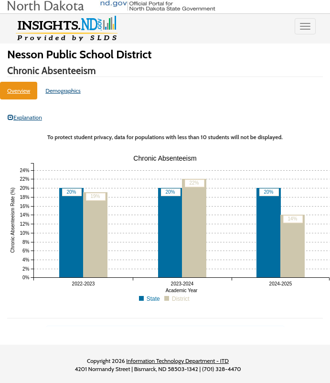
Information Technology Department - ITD (177, 360)
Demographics (63, 90)
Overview (18, 90)
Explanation (25, 117)
